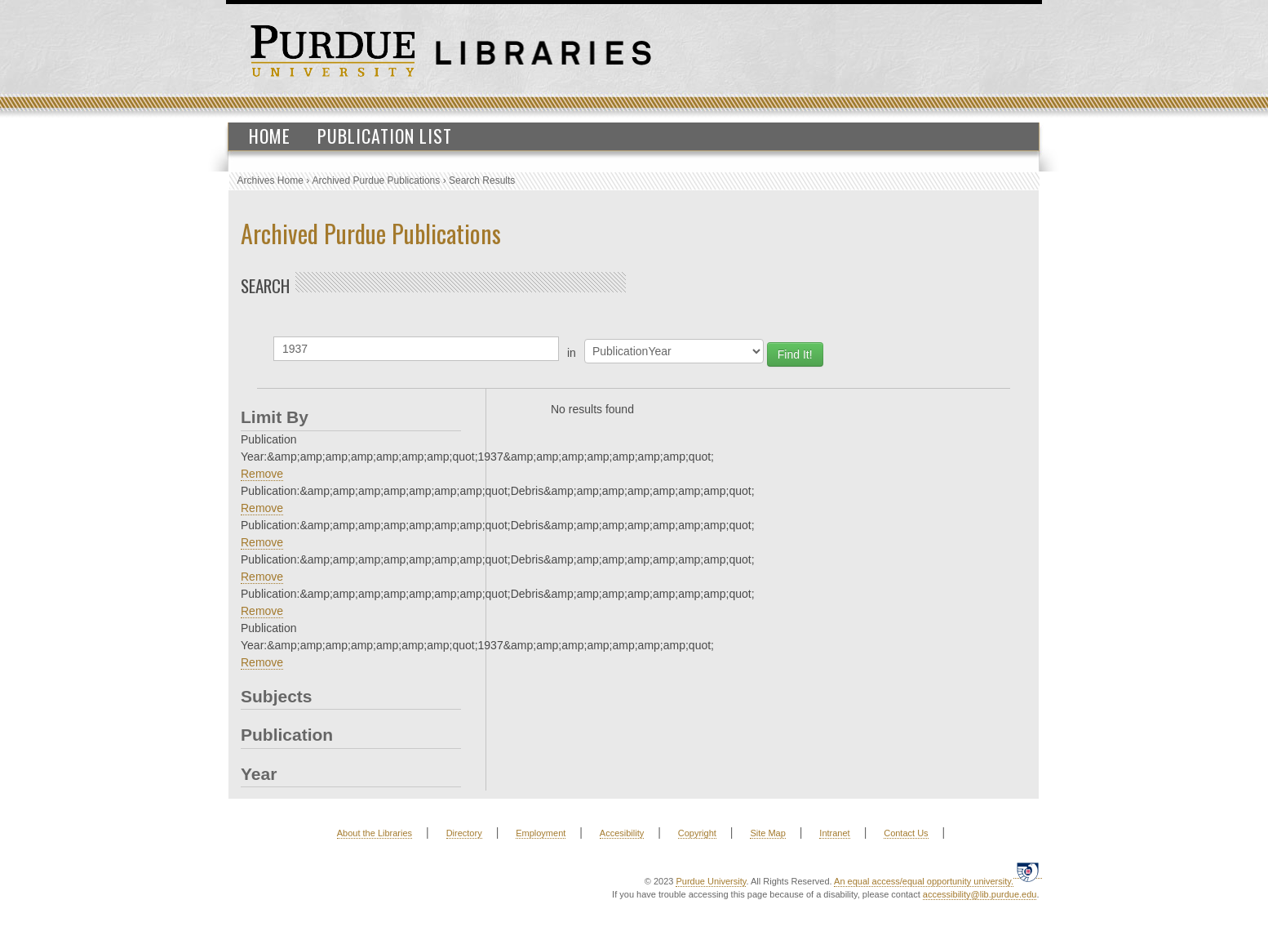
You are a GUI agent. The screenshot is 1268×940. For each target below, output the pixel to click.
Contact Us (906, 833)
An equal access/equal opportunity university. (923, 881)
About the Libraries (374, 833)
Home (269, 136)
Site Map (767, 833)
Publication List (384, 136)
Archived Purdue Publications (377, 180)
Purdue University (711, 881)
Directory (464, 833)
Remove (262, 473)
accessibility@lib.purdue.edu (980, 894)
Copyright (697, 833)
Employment (540, 833)
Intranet (834, 833)
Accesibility (622, 833)
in (571, 352)
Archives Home (270, 180)
